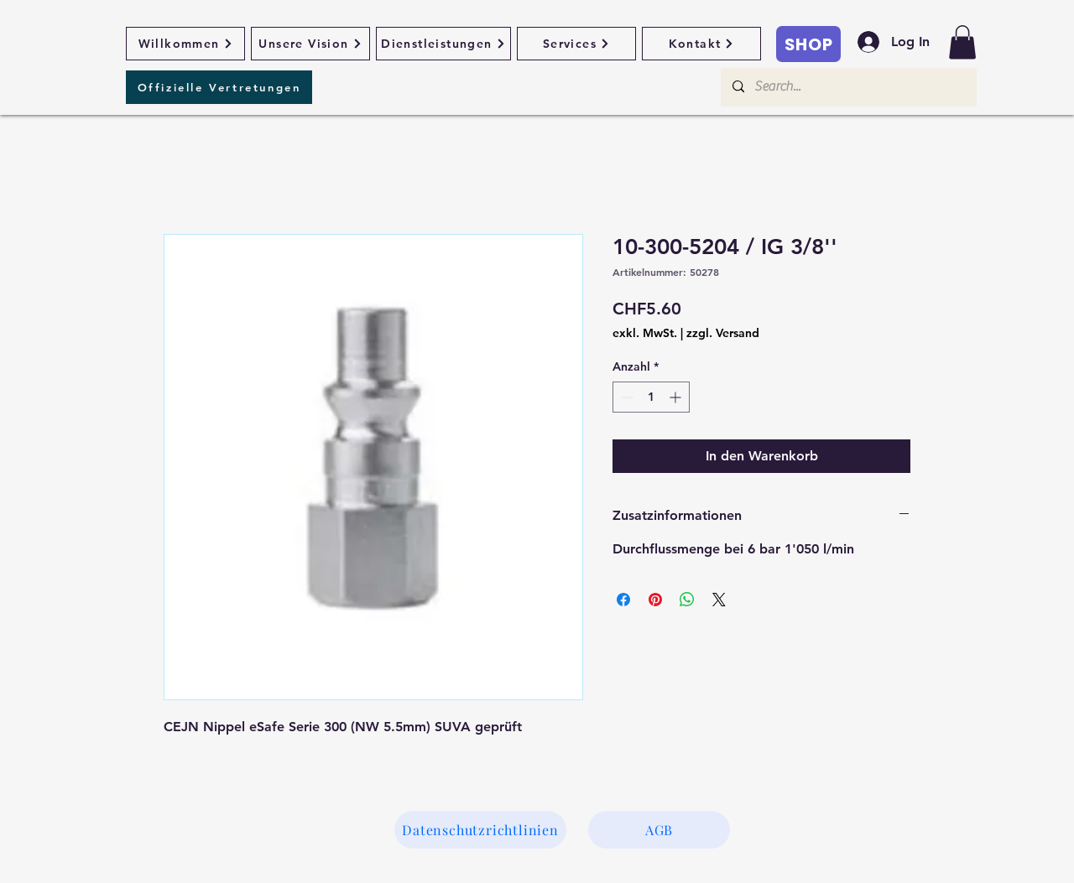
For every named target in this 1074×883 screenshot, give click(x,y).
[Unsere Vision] (310, 43)
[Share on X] (719, 600)
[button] (962, 42)
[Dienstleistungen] (443, 43)
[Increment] (676, 397)
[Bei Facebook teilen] (623, 600)
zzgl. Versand (722, 332)
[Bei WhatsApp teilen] (687, 600)
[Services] (576, 43)
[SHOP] (808, 44)
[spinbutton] (651, 397)
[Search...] (847, 87)
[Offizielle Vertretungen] (219, 87)
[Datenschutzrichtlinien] (480, 830)
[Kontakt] (701, 43)
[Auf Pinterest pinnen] (655, 600)
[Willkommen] (185, 43)
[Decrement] (625, 397)
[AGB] (659, 830)
